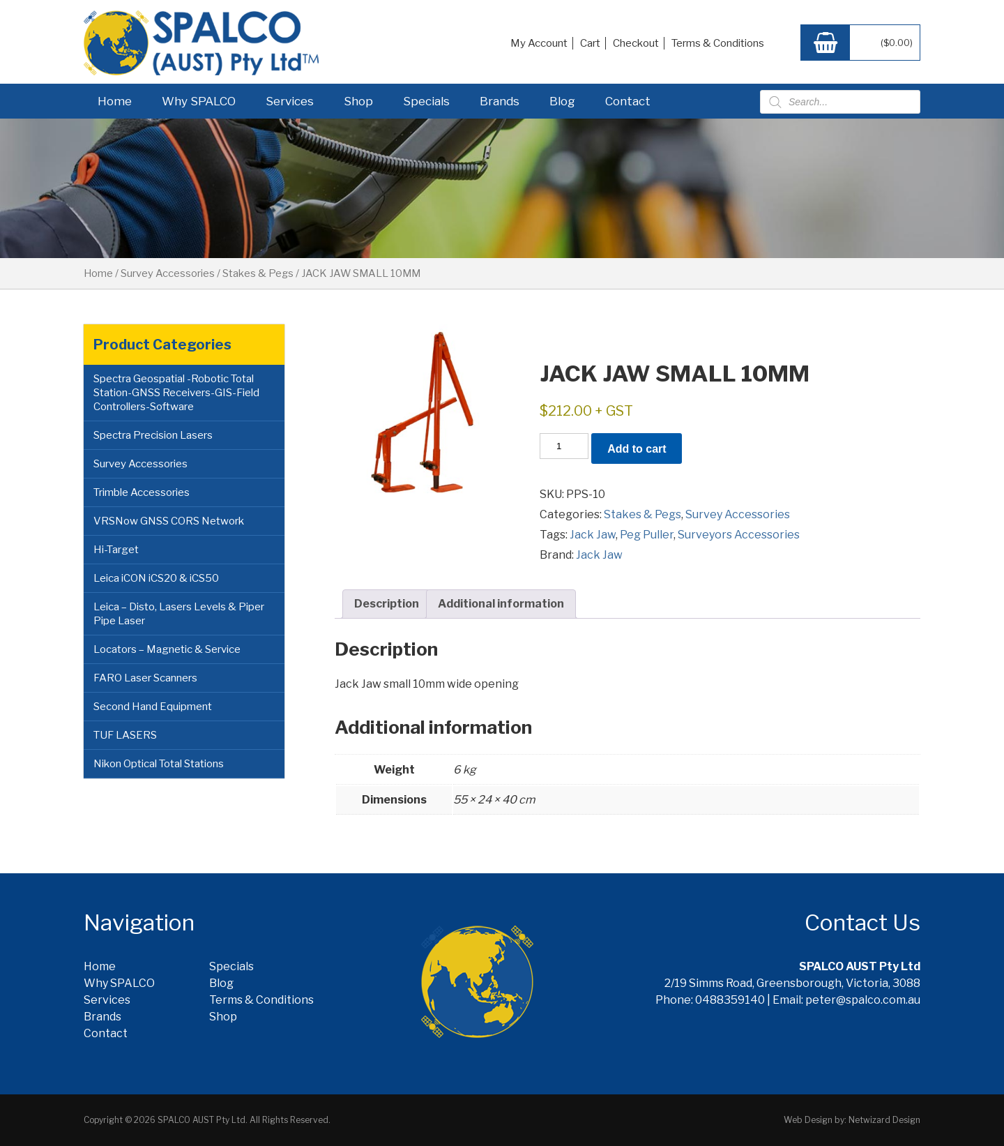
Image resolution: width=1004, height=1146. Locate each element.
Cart (590, 43)
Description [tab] (386, 603)
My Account (539, 43)
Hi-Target (116, 549)
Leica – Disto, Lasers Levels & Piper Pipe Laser (178, 614)
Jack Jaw (593, 534)
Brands (499, 101)
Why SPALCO (199, 101)
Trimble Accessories (141, 492)
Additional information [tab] (501, 603)
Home (115, 101)
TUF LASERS (125, 735)
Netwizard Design (884, 1120)
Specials (426, 101)
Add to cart (636, 449)
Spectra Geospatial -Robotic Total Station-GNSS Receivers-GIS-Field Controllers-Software (176, 392)
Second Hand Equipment (152, 706)
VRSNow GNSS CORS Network (168, 521)
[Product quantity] (564, 446)
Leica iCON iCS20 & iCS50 (156, 578)
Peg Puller (647, 534)
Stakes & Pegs (258, 273)
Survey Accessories (168, 273)
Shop (358, 101)
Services (290, 101)
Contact (628, 101)
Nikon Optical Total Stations (158, 763)
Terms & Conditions (717, 43)
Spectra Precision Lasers (153, 435)
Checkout (636, 43)
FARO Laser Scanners (145, 678)
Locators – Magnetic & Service (167, 649)
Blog (562, 101)
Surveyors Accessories (739, 534)
